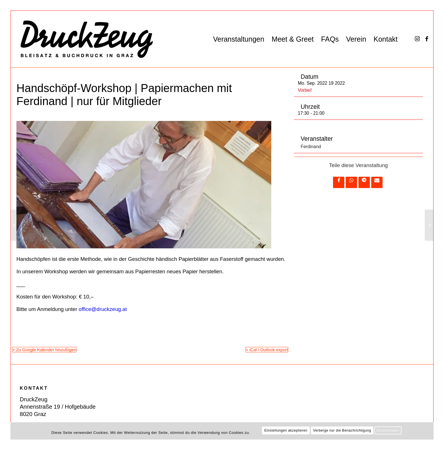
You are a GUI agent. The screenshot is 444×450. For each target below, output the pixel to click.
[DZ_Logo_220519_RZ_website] (82, 39)
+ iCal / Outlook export (267, 349)
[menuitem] (238, 39)
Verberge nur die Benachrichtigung (342, 430)
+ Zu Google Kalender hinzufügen (44, 349)
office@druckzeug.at (103, 309)
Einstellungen (388, 430)
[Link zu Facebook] (426, 39)
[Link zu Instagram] (417, 39)
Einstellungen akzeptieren (285, 430)
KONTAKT (34, 388)
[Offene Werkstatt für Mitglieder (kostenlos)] (14, 225)
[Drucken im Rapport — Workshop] (429, 225)
